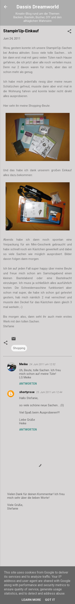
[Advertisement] (37, 545)
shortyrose (27, 392)
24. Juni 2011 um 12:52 (42, 364)
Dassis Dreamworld (37, 7)
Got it (50, 600)
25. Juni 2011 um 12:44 (49, 392)
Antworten (28, 383)
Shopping (19, 348)
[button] (69, 32)
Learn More (31, 600)
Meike (23, 364)
